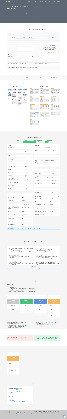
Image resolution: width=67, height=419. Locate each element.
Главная (29, 1)
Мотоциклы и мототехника (13, 391)
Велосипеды (11, 396)
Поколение (9, 52)
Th (19, 388)
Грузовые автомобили (12, 389)
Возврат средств (18, 414)
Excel (54, 1)
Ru (22, 401)
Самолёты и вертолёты (12, 400)
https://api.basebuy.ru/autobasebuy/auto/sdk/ (41, 325)
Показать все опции (33, 266)
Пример (46, 1)
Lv (18, 388)
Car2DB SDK (51, 56)
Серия (9, 54)
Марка (9, 47)
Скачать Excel (51, 54)
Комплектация (10, 58)
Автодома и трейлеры (12, 397)
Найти (53, 37)
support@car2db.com (22, 337)
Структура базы (40, 1)
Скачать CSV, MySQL (51, 52)
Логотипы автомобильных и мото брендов (15, 401)
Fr (14, 388)
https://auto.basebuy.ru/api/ (54, 322)
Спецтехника (11, 392)
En (9, 388)
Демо (35, 1)
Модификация (10, 56)
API (32, 1)
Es (13, 388)
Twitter (22, 414)
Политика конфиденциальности (26, 413)
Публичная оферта (19, 413)
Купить (50, 1)
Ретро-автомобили (12, 393)
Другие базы (58, 1)
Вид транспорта (10, 45)
